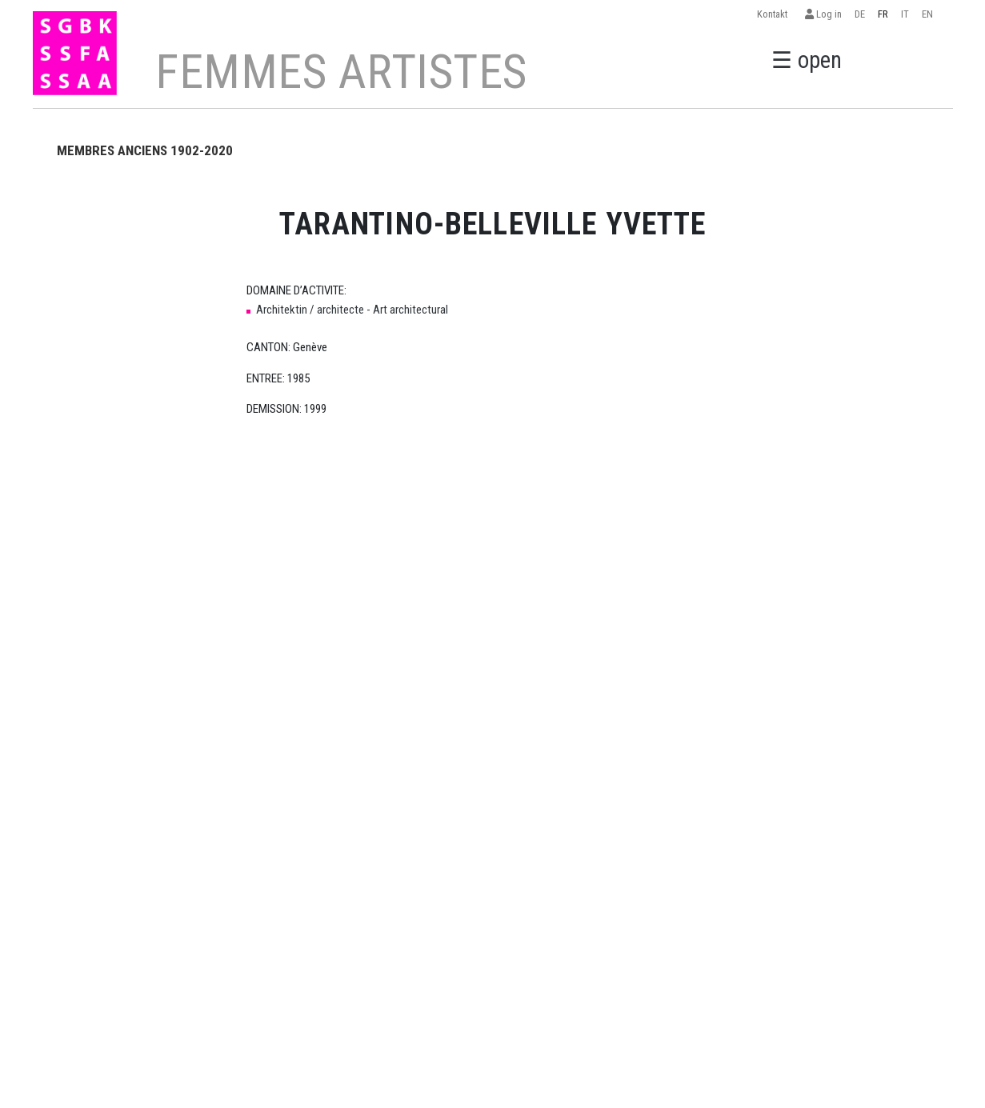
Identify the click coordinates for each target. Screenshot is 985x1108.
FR (883, 14)
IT (905, 14)
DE (860, 14)
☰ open (806, 60)
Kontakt (774, 14)
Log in (823, 14)
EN (927, 14)
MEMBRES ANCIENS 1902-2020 (145, 150)
